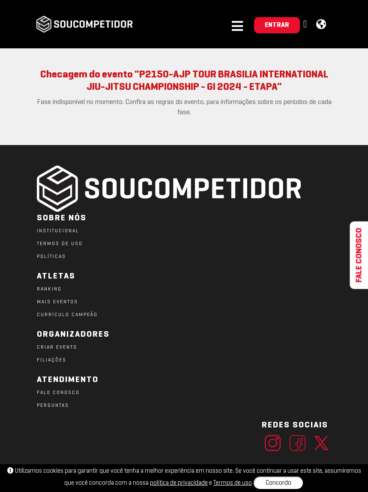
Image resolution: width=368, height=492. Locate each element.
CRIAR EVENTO (57, 347)
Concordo (278, 483)
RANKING (49, 289)
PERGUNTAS (53, 405)
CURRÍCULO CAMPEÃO (67, 315)
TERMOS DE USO (60, 244)
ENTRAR (277, 25)
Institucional (58, 231)
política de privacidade (179, 483)
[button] (306, 24)
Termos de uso (232, 483)
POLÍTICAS (51, 257)
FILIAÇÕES (51, 360)
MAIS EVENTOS (57, 302)
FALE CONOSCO (58, 393)
